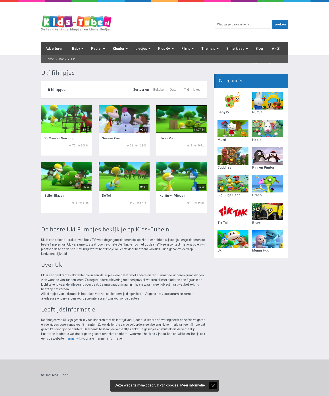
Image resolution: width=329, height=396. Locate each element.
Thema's (208, 48)
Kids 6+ (164, 48)
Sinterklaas (235, 48)
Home (50, 59)
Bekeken (159, 89)
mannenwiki (73, 338)
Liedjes (141, 48)
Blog (259, 48)
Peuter (96, 48)
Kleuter (118, 48)
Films (185, 48)
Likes (196, 89)
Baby (76, 48)
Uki (73, 59)
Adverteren (54, 48)
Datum (174, 89)
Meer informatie (192, 385)
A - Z (276, 48)
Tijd (186, 89)
